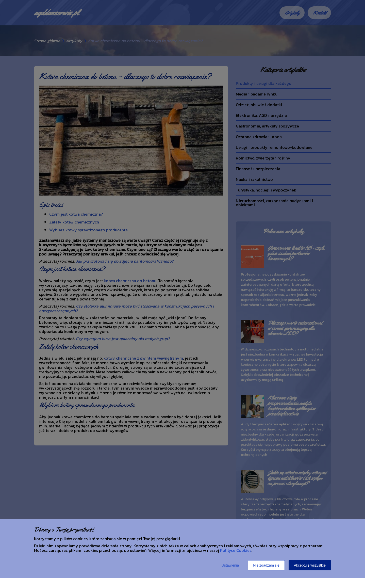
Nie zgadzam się (266, 565)
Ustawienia (230, 565)
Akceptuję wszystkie (310, 565)
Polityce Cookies (235, 550)
